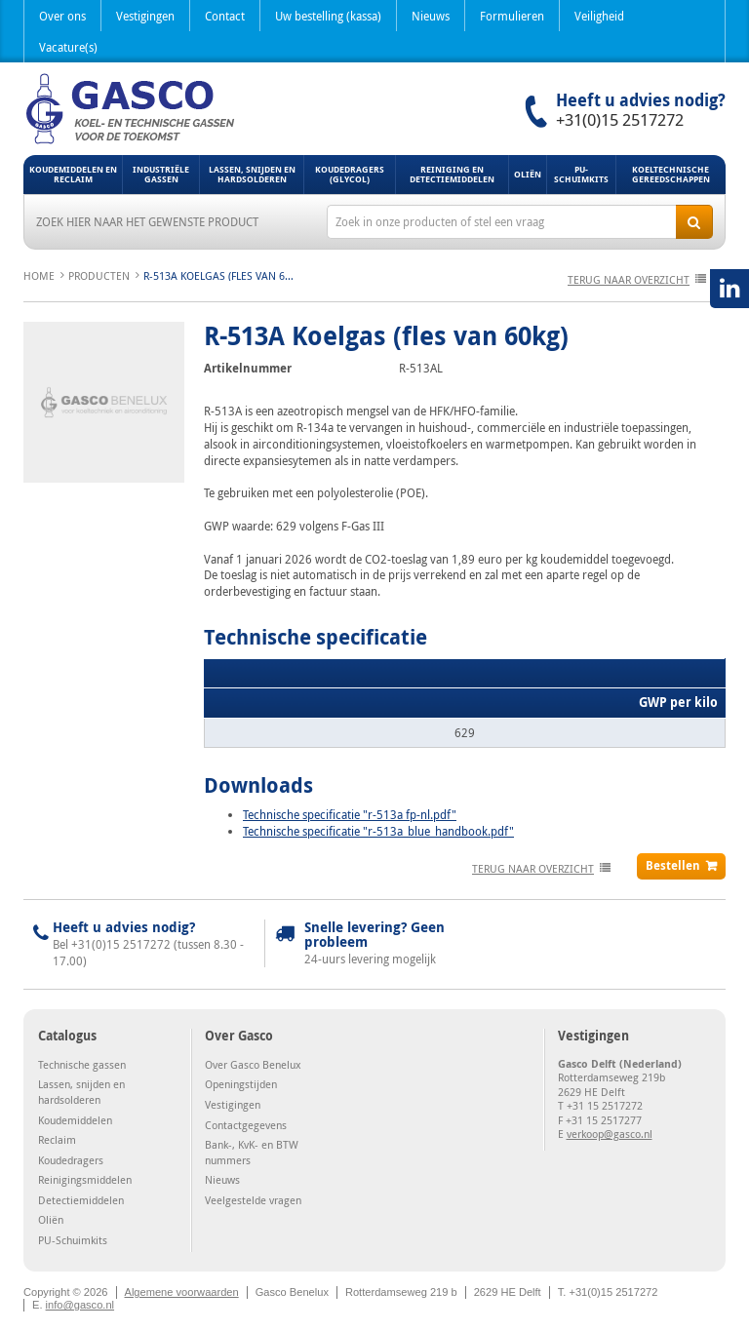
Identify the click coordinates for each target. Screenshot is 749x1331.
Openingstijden (241, 1084)
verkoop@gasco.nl (609, 1133)
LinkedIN (729, 288)
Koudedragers (70, 1160)
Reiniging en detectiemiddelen (452, 174)
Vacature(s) (68, 47)
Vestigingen (145, 15)
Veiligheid (599, 15)
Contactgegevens (246, 1124)
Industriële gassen (161, 174)
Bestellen (673, 865)
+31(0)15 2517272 (620, 120)
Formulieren (512, 15)
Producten (99, 275)
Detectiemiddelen (81, 1200)
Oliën (527, 174)
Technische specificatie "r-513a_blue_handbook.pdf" (378, 831)
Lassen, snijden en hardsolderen (252, 174)
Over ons (62, 15)
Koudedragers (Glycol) (349, 174)
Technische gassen (82, 1064)
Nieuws (431, 15)
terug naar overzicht (629, 279)
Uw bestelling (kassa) (328, 15)
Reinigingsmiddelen (85, 1179)
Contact (225, 15)
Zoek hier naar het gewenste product (147, 221)
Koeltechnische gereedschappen (671, 174)
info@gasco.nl (80, 1305)
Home (39, 275)
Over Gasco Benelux (253, 1064)
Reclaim (57, 1139)
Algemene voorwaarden (182, 1292)
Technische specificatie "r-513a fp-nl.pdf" (349, 814)
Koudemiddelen (75, 1120)
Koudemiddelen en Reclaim (73, 174)
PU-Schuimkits (581, 174)
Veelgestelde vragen (253, 1200)
